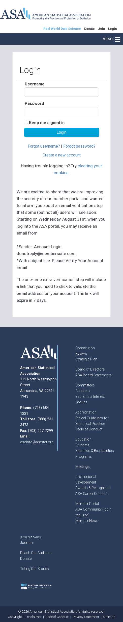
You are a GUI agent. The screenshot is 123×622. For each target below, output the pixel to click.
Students (82, 445)
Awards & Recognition (93, 488)
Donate (26, 559)
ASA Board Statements (93, 375)
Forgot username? (44, 146)
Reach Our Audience (36, 553)
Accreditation (86, 412)
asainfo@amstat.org (36, 442)
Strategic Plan (86, 359)
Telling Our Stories (34, 569)
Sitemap (109, 617)
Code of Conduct (88, 429)
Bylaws (81, 354)
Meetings (82, 467)
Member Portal (87, 504)
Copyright (15, 617)
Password (34, 103)
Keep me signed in (47, 122)
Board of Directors (90, 369)
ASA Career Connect (91, 494)
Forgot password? (79, 146)
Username (35, 84)
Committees (85, 385)
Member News (86, 521)
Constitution (85, 348)
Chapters (82, 391)
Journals (27, 543)
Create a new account (62, 155)
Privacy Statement (86, 617)
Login (112, 29)
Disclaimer (34, 617)
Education (83, 439)
